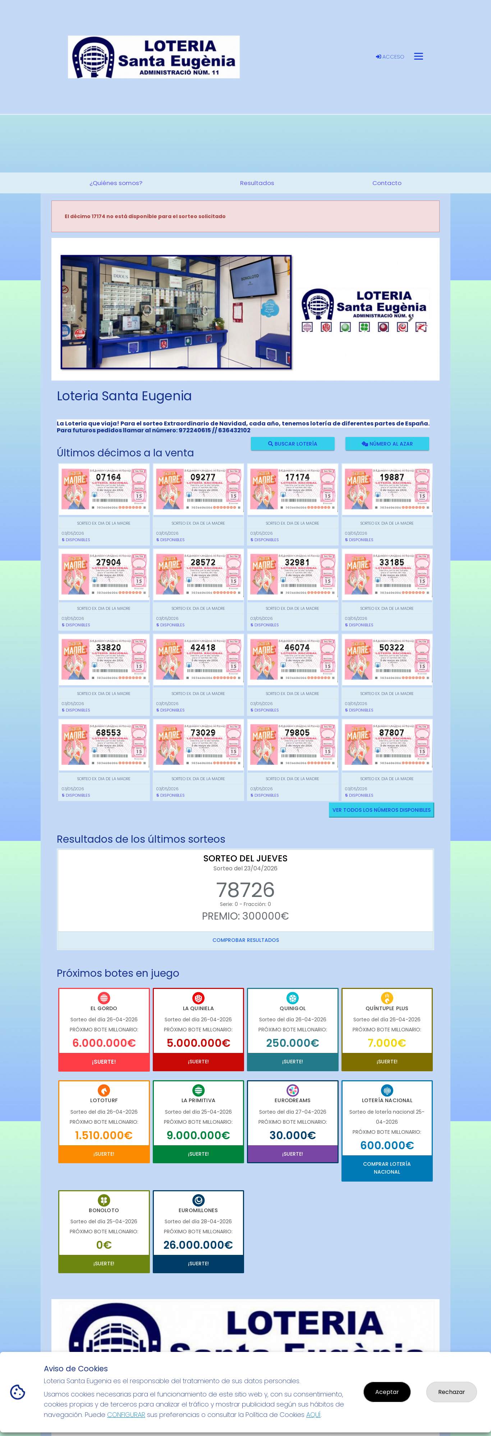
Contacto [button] (386, 183)
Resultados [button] (257, 183)
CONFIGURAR (126, 1414)
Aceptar (387, 1392)
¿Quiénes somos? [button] (116, 183)
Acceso (390, 56)
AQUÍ (313, 1414)
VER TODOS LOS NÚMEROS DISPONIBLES (381, 810)
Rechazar (451, 1392)
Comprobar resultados (245, 940)
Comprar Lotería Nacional (387, 1167)
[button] (80, 318)
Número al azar (387, 443)
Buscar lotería (292, 443)
